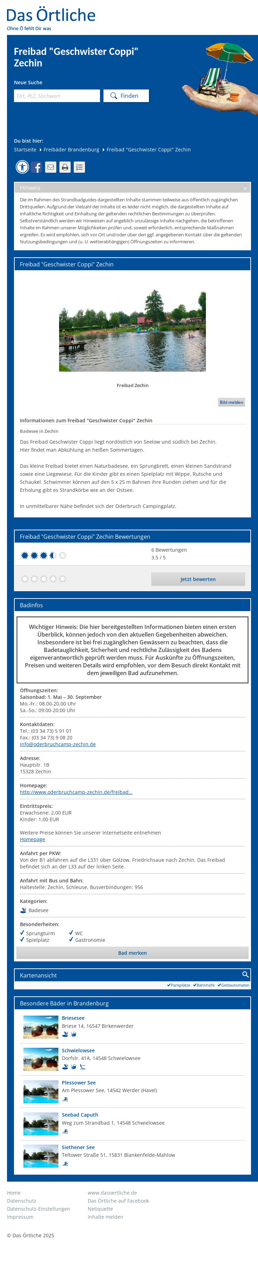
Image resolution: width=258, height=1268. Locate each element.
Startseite (25, 149)
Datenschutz (21, 1200)
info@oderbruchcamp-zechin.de (58, 744)
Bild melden (231, 402)
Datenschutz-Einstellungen (38, 1208)
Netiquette (100, 1208)
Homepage (32, 839)
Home (14, 1192)
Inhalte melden (105, 1216)
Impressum (20, 1216)
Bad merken (132, 953)
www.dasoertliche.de (112, 1192)
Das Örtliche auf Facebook (118, 1200)
